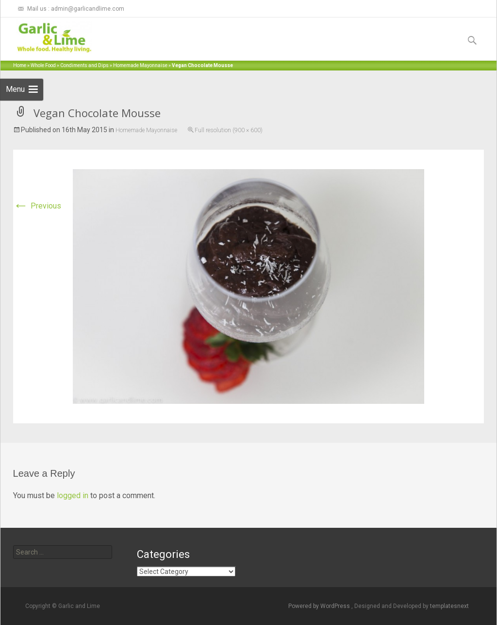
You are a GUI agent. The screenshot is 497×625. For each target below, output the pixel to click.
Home (19, 65)
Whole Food (43, 65)
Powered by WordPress (319, 606)
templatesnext (449, 606)
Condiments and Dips (84, 65)
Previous (37, 205)
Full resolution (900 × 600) (229, 130)
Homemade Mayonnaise (140, 65)
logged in (72, 495)
